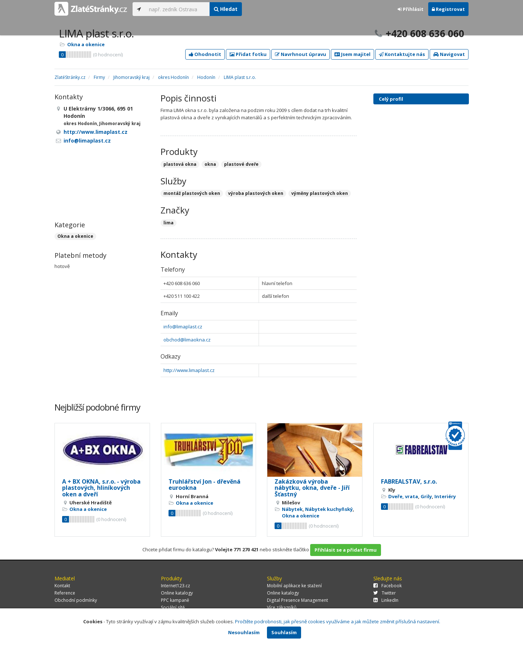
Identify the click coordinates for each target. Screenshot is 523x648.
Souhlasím (284, 632)
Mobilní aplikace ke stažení (294, 586)
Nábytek (292, 509)
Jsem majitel (352, 54)
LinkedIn (385, 600)
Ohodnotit (205, 54)
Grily (426, 496)
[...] (177, 9)
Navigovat (449, 54)
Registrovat (448, 9)
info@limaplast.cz (182, 326)
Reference (64, 593)
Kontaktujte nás (402, 54)
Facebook (387, 586)
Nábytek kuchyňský (329, 509)
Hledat (226, 8)
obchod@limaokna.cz (187, 339)
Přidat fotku (248, 54)
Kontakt (62, 586)
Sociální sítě (173, 607)
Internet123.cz (175, 586)
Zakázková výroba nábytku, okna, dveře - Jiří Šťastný (312, 487)
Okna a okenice (86, 44)
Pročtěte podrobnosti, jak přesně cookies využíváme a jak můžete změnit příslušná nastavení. (337, 621)
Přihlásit (410, 9)
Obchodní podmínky (75, 600)
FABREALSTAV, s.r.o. (409, 481)
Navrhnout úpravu (300, 54)
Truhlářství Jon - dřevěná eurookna (204, 484)
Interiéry (445, 496)
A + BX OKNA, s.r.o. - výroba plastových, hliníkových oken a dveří (101, 487)
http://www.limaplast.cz (189, 370)
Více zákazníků (281, 607)
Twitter (384, 593)
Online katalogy (177, 593)
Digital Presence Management (297, 600)
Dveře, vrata (403, 496)
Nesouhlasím (244, 632)
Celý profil (391, 99)
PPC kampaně (175, 600)
